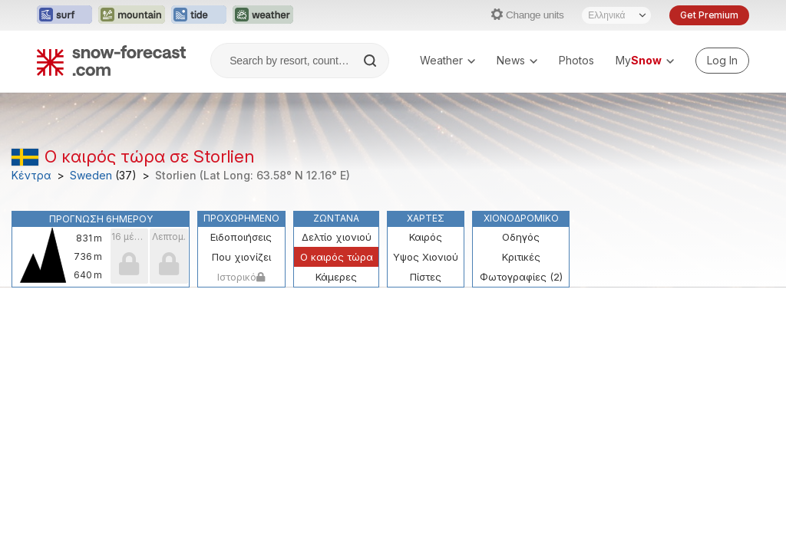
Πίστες (425, 277)
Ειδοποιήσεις (241, 237)
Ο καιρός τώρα (336, 257)
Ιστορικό (241, 277)
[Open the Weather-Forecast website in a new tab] (263, 15)
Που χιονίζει (241, 257)
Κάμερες (336, 277)
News (517, 60)
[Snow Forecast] (111, 60)
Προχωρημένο (241, 218)
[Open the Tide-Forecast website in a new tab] (198, 15)
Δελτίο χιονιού (337, 237)
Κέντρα (31, 175)
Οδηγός (521, 237)
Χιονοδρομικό (521, 218)
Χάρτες (425, 218)
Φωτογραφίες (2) (521, 277)
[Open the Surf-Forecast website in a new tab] (64, 15)
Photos (576, 60)
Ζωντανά (336, 218)
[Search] (371, 60)
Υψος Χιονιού (425, 257)
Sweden (91, 175)
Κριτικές (521, 257)
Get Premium (709, 15)
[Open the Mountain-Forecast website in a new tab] (131, 15)
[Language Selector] (616, 15)
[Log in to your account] (722, 61)
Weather (447, 60)
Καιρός (425, 237)
